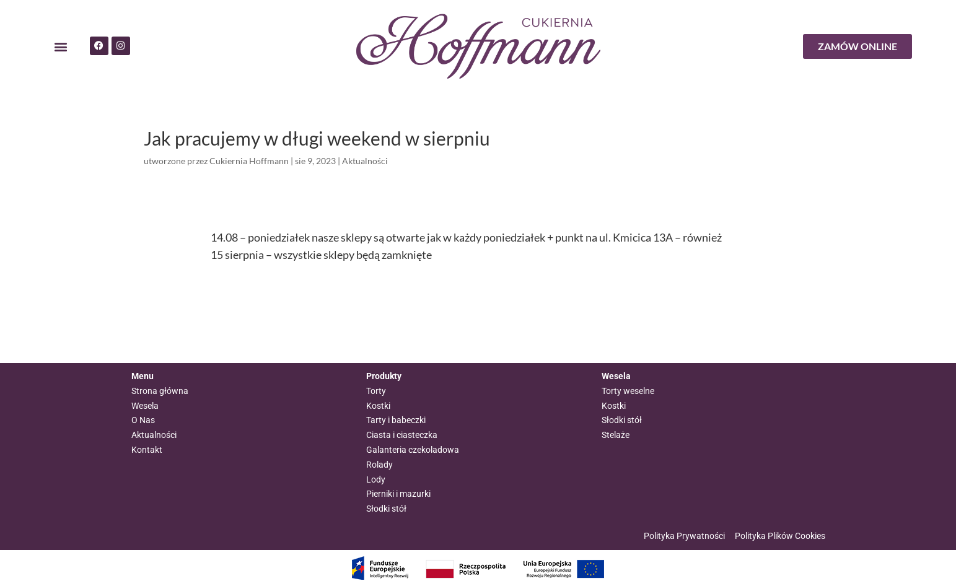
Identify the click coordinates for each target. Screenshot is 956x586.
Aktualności (365, 160)
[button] (61, 47)
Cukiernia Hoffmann (249, 160)
